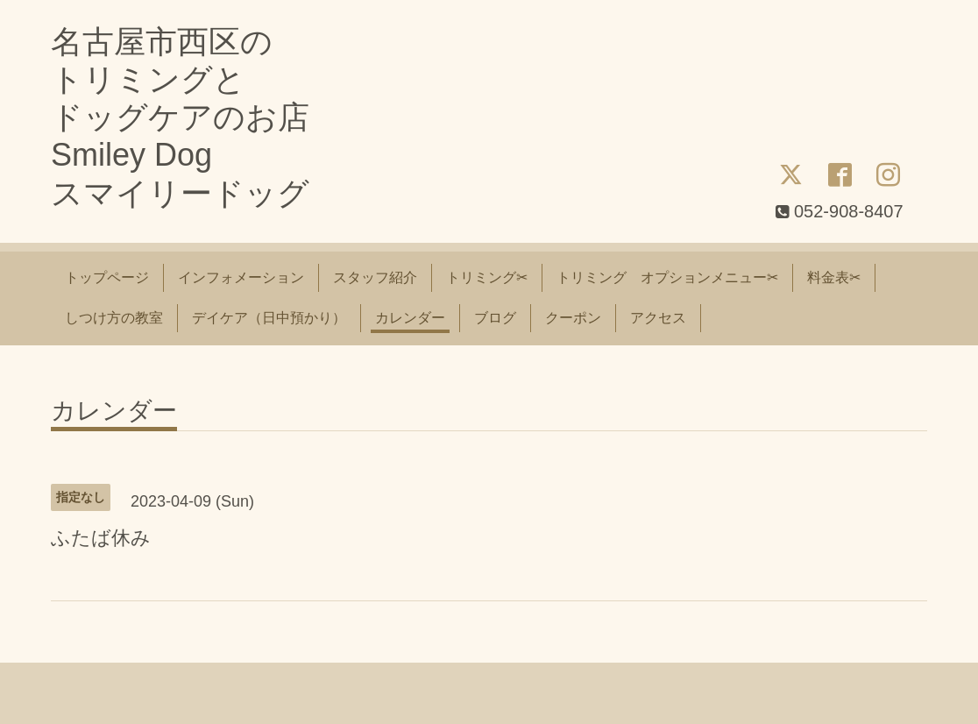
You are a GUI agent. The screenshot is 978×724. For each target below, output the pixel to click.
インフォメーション (241, 277)
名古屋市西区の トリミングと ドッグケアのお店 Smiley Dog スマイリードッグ (180, 117)
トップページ (107, 277)
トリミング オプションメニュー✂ (667, 277)
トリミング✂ (487, 277)
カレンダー (410, 317)
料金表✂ (834, 277)
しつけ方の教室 (114, 317)
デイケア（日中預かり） (269, 317)
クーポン (573, 317)
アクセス (658, 317)
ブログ (495, 317)
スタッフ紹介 (375, 277)
